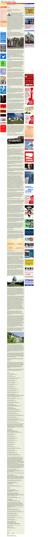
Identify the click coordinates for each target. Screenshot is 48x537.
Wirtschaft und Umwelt (3, 11)
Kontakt (1, 25)
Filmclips (2, 17)
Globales (2, 12)
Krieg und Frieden (3, 13)
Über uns (2, 24)
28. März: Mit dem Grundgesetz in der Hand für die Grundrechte (29, 45)
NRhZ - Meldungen (27, 4)
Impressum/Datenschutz (3, 26)
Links (1, 23)
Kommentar (2, 14)
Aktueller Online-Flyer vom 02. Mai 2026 (11, 4)
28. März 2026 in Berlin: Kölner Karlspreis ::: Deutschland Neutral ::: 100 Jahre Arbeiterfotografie (29, 26)
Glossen (1, 15)
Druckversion (8, 7)
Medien (1, 16)
